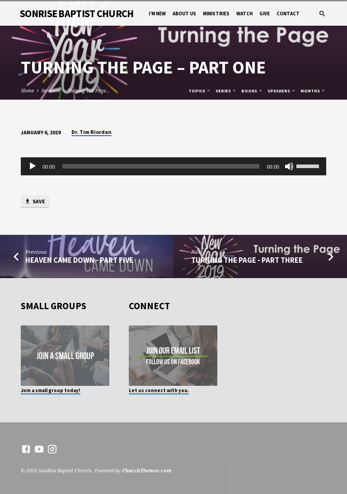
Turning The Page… (89, 90)
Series (226, 91)
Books (252, 91)
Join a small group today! (50, 390)
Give (264, 13)
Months (313, 91)
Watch (244, 13)
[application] (173, 166)
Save (34, 202)
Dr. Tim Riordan (91, 131)
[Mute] (289, 166)
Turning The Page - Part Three (247, 260)
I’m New (157, 13)
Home (27, 90)
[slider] (161, 166)
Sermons (51, 90)
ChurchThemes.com (147, 470)
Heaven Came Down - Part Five (79, 260)
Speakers (281, 91)
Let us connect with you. (159, 390)
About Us (184, 13)
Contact (288, 13)
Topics (199, 91)
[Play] (32, 166)
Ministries (216, 13)
